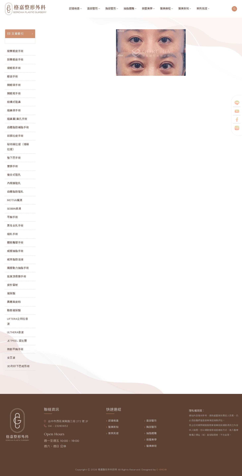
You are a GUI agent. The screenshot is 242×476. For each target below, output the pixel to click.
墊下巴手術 (14, 158)
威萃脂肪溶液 (15, 259)
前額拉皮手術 (15, 136)
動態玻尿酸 (14, 310)
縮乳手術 (12, 234)
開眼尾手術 (14, 93)
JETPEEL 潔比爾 (17, 341)
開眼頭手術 (14, 85)
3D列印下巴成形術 (18, 366)
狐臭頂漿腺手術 (16, 276)
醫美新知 (183, 8)
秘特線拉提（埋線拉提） (18, 147)
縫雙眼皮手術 (15, 51)
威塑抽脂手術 (15, 251)
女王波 (11, 357)
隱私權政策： (197, 412)
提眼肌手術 (14, 68)
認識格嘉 (74, 8)
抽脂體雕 (129, 8)
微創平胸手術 (15, 349)
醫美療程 (165, 8)
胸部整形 (110, 8)
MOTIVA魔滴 (14, 200)
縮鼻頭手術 (14, 110)
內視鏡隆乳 (14, 183)
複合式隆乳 (14, 175)
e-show (162, 471)
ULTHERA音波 (15, 332)
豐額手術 (12, 166)
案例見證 (202, 8)
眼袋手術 (12, 76)
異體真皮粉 (14, 302)
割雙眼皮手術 (15, 59)
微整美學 (147, 8)
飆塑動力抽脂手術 (18, 268)
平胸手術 (12, 217)
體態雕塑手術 (15, 242)
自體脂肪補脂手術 (18, 127)
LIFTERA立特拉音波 (17, 321)
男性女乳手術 (15, 225)
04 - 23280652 (56, 427)
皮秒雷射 (12, 285)
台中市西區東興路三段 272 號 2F (66, 423)
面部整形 (92, 8)
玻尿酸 (11, 293)
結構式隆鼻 (14, 102)
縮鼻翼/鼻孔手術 (17, 119)
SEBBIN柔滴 (14, 208)
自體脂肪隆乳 (15, 191)
